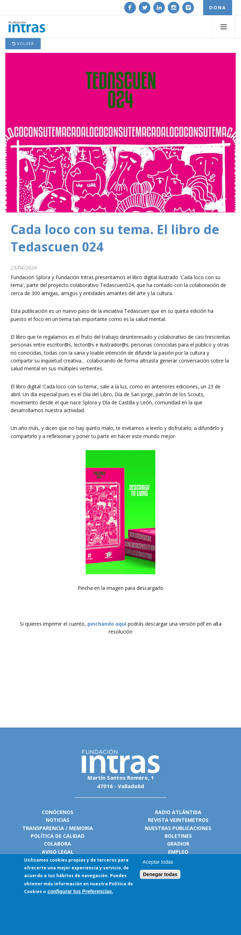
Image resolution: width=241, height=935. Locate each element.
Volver (23, 43)
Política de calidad (58, 835)
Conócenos (57, 812)
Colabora (57, 843)
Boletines (178, 835)
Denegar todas (160, 874)
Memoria (81, 828)
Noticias (57, 820)
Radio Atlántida (178, 812)
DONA (217, 7)
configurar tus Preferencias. (80, 891)
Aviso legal (58, 851)
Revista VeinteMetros (178, 820)
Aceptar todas (158, 862)
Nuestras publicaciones (178, 828)
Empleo (178, 851)
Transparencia (43, 828)
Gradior (178, 843)
